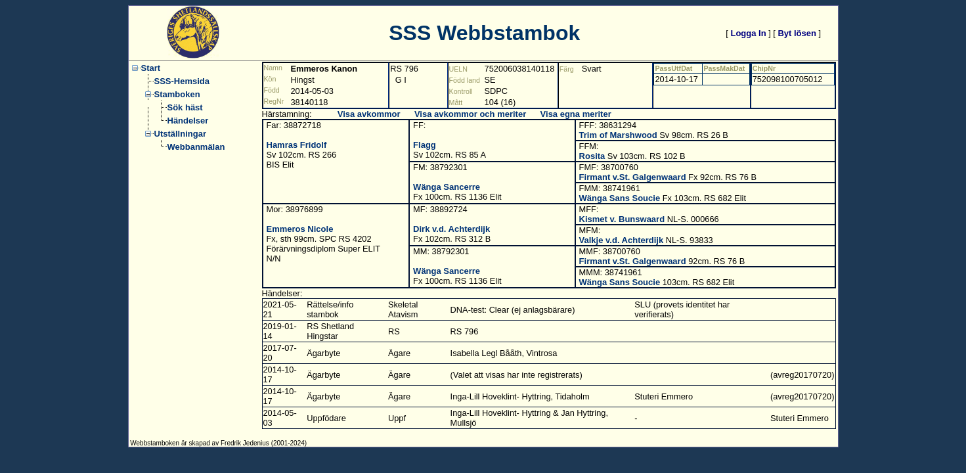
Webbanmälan (196, 147)
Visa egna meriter (575, 114)
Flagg (424, 145)
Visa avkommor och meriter (470, 114)
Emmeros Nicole (300, 229)
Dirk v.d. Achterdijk (451, 229)
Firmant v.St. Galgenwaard (632, 177)
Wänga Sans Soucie (620, 198)
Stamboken (177, 94)
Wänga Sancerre (446, 187)
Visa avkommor (369, 114)
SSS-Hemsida (182, 81)
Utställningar (180, 134)
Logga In (748, 33)
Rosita (592, 156)
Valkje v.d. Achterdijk (621, 240)
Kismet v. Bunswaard (622, 219)
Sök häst (185, 107)
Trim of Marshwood (618, 135)
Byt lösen (797, 33)
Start (151, 68)
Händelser (188, 120)
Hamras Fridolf (297, 145)
